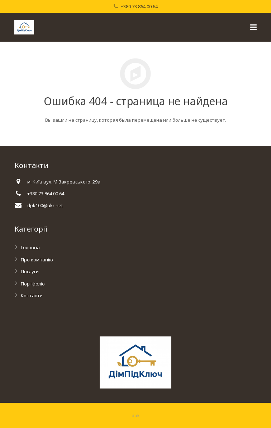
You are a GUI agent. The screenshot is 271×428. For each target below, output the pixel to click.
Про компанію (37, 259)
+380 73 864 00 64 (139, 6)
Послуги (30, 271)
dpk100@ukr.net (45, 205)
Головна (30, 247)
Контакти (32, 295)
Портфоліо (33, 283)
